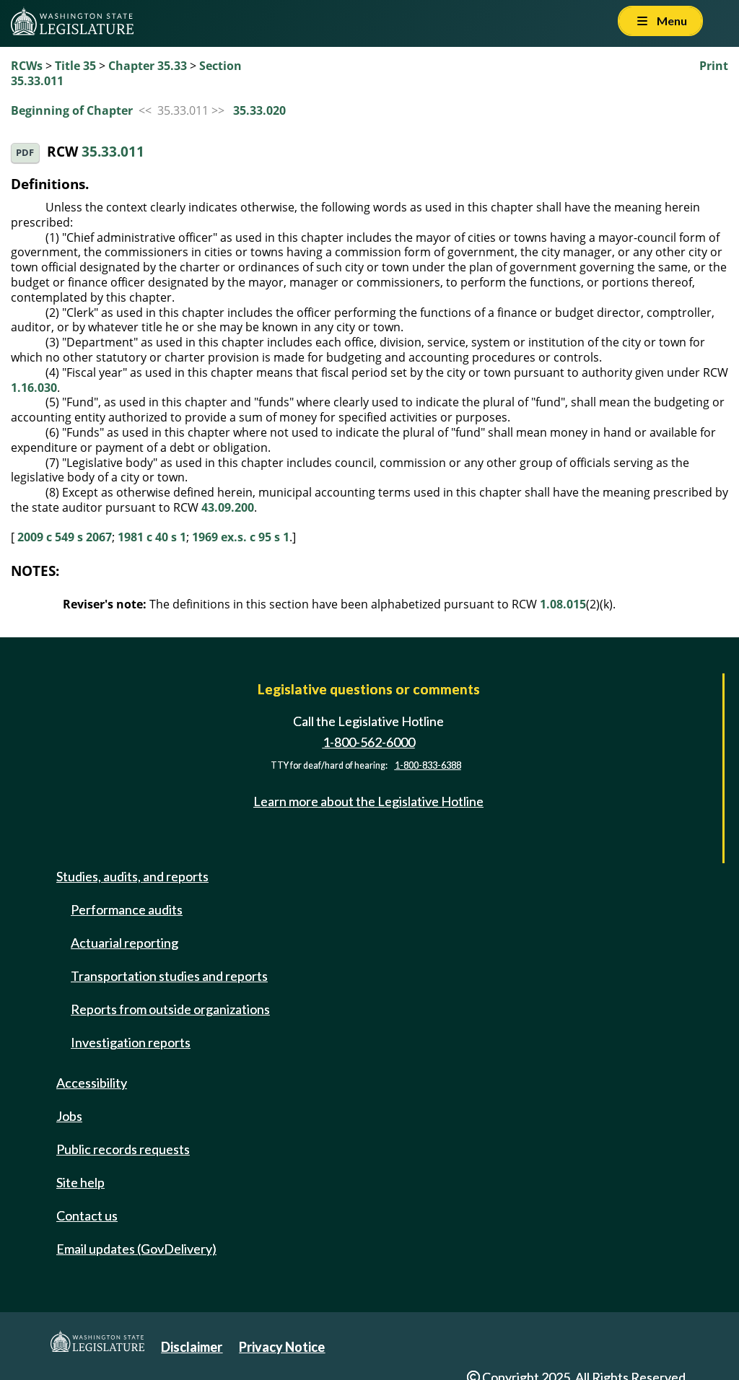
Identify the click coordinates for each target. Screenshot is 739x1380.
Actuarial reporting (124, 943)
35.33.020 (259, 110)
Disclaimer (191, 1347)
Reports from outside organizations (170, 1009)
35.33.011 (113, 151)
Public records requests (123, 1149)
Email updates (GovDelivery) (136, 1249)
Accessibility (91, 1083)
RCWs (27, 66)
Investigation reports (131, 1042)
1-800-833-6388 (428, 765)
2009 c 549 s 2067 (64, 537)
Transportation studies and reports (169, 976)
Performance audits (127, 909)
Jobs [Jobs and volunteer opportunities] (69, 1116)
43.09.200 (227, 507)
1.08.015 (563, 604)
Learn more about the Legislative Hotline (368, 801)
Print (713, 66)
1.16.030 (34, 388)
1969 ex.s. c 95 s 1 (240, 537)
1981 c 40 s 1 (152, 537)
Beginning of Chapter (72, 110)
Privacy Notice (282, 1347)
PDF (25, 153)
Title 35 (75, 66)
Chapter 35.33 (147, 66)
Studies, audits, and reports (132, 876)
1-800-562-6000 (369, 742)
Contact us (87, 1215)
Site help (80, 1182)
